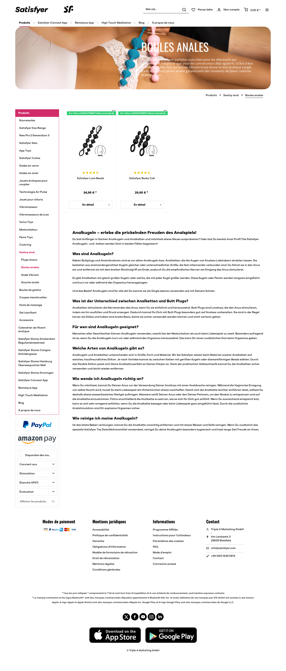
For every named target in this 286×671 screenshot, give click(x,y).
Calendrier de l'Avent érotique (32, 329)
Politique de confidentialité (110, 535)
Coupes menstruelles (33, 297)
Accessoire (26, 320)
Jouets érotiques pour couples (33, 183)
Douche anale (30, 282)
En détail (96, 204)
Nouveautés (27, 120)
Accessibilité (100, 529)
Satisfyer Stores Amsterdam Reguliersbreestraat (36, 341)
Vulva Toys (26, 222)
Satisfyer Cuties (29, 158)
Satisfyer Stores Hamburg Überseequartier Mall (35, 363)
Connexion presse (164, 564)
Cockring (25, 244)
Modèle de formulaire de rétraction (115, 552)
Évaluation (26, 492)
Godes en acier (28, 173)
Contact (158, 558)
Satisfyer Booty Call (142, 178)
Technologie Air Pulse (33, 192)
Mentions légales (103, 564)
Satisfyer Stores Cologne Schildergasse (34, 352)
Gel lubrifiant (28, 312)
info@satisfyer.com (223, 548)
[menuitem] (166, 9)
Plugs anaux (29, 260)
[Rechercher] (184, 9)
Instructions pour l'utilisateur (172, 535)
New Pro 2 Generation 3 (34, 135)
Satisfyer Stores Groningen (36, 373)
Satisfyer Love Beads (90, 178)
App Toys (25, 150)
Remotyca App (27, 388)
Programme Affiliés (165, 529)
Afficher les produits (37, 501)
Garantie (98, 541)
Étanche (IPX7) (28, 482)
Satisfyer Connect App (33, 380)
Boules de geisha (30, 290)
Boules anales (30, 267)
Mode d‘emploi (162, 552)
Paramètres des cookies (168, 541)
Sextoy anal (27, 252)
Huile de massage (30, 305)
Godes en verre (29, 165)
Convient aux (28, 464)
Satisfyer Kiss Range (32, 128)
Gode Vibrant (30, 275)
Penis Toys (26, 237)
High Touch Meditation (33, 395)
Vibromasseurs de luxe (34, 214)
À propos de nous (29, 410)
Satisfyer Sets (28, 143)
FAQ (155, 547)
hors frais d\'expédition (133, 593)
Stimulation (27, 473)
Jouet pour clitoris (31, 199)
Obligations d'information (109, 547)
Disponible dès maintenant (41, 455)
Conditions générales (106, 569)
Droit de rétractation (105, 558)
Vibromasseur (28, 207)
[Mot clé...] (166, 9)
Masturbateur (28, 229)
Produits (23, 113)
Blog (21, 403)
